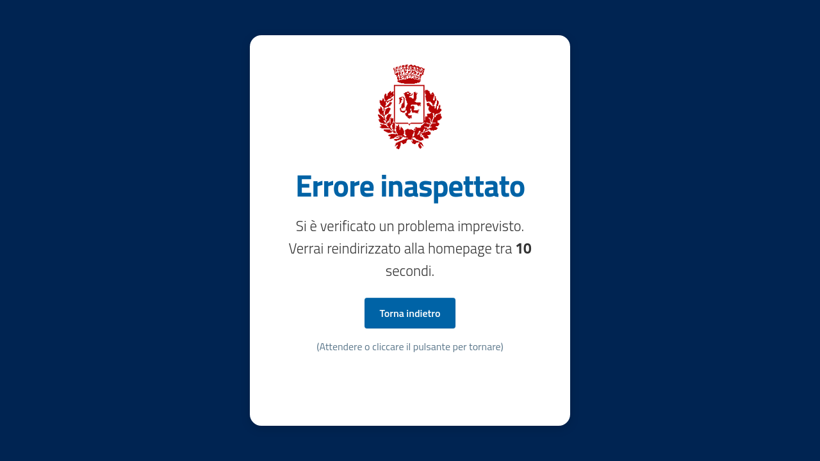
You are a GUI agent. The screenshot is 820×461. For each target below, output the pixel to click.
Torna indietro (410, 313)
